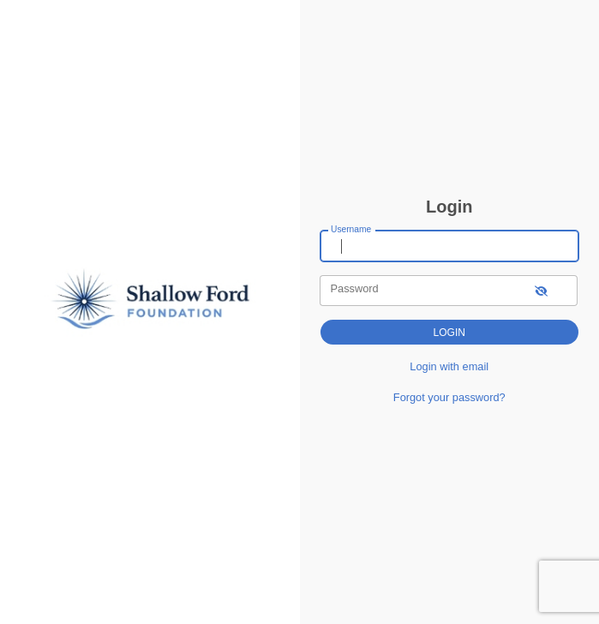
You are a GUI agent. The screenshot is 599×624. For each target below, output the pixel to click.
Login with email (449, 366)
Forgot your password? (449, 397)
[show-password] (541, 290)
